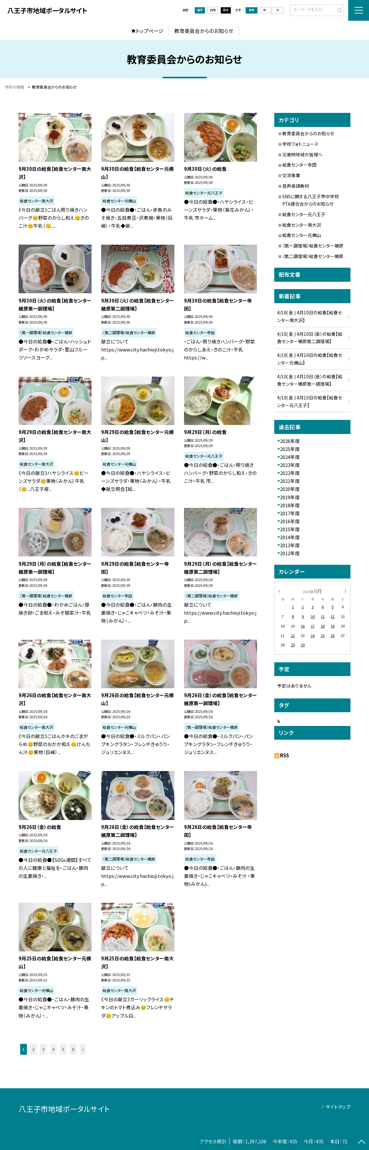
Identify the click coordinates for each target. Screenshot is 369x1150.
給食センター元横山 (301, 235)
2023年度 (290, 464)
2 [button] (33, 1049)
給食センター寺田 (299, 164)
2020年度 (290, 488)
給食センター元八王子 (303, 214)
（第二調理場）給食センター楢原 (312, 256)
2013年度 (290, 545)
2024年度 (290, 456)
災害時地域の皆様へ (302, 154)
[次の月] (345, 590)
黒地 (226, 10)
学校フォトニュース (300, 144)
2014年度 (290, 537)
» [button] (83, 1049)
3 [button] (43, 1049)
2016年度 (290, 521)
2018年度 (290, 505)
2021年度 (290, 480)
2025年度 (290, 448)
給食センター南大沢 (301, 225)
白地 (213, 10)
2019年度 (290, 497)
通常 (200, 10)
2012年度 (290, 553)
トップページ (150, 31)
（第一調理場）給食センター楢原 (312, 245)
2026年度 (290, 440)
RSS (284, 755)
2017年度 (290, 513)
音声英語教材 (295, 186)
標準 (251, 10)
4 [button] (53, 1049)
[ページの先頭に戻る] (361, 1142)
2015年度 (290, 529)
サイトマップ (337, 1106)
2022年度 (290, 472)
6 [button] (73, 1049)
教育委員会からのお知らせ (203, 31)
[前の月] (279, 590)
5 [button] (63, 1049)
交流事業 (291, 175)
